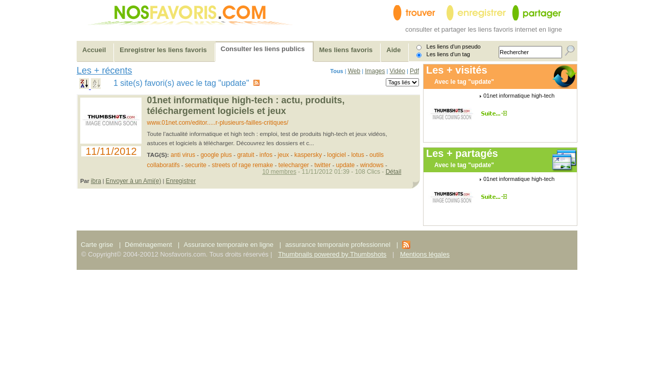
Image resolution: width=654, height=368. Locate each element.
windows (372, 165)
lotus (357, 154)
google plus (215, 154)
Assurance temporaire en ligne (228, 244)
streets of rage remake (242, 165)
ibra (96, 181)
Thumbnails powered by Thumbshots (332, 254)
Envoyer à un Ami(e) (133, 181)
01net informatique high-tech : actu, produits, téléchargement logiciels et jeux (246, 105)
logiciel (336, 154)
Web (354, 71)
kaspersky (308, 154)
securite (195, 165)
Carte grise (98, 244)
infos (266, 154)
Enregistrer (181, 181)
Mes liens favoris (346, 50)
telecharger (293, 165)
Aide (393, 50)
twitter (322, 165)
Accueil (94, 50)
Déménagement (148, 244)
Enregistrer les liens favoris (163, 50)
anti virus (183, 154)
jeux (283, 154)
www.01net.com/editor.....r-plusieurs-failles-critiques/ (218, 122)
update (345, 165)
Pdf (414, 71)
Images (375, 71)
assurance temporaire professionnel (337, 244)
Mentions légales (425, 254)
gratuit (245, 154)
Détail (394, 171)
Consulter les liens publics (263, 49)
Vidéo (397, 71)
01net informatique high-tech (518, 96)
